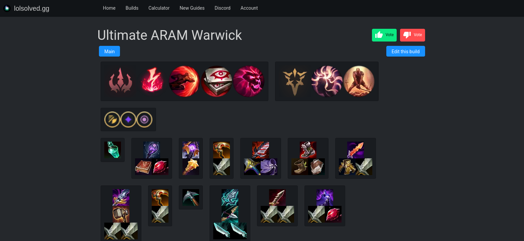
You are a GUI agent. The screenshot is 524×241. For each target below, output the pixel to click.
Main (109, 51)
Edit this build (406, 51)
